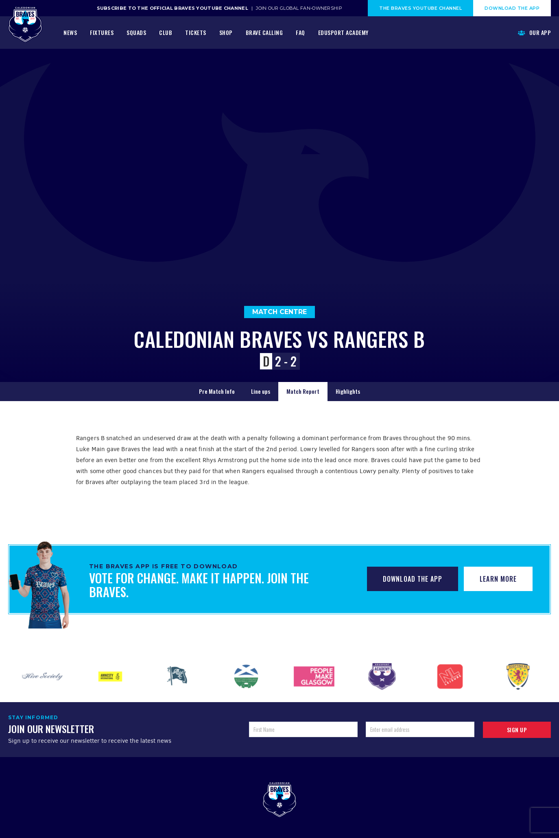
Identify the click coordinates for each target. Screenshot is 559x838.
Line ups (260, 391)
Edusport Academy (343, 32)
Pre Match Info (217, 391)
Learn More (498, 579)
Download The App (512, 8)
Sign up (517, 729)
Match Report (302, 391)
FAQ (300, 32)
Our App (534, 32)
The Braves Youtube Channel (420, 8)
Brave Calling (264, 32)
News (70, 32)
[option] (42, 676)
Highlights (348, 391)
